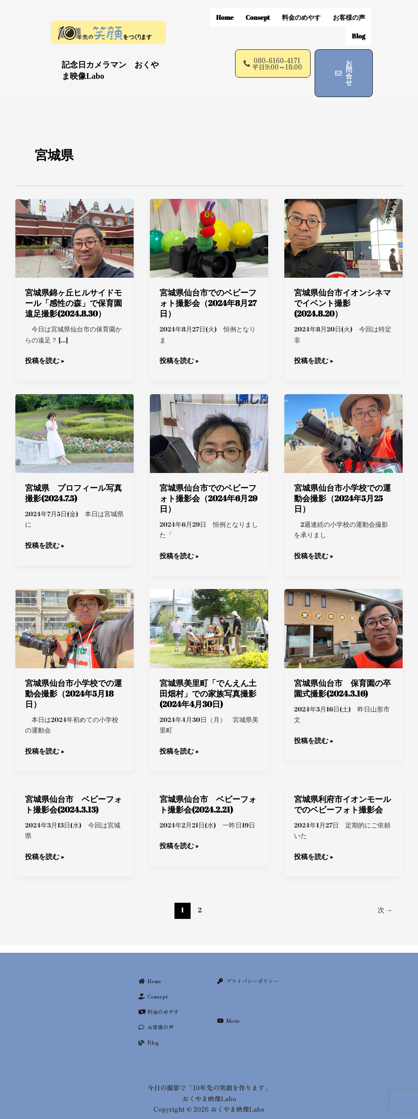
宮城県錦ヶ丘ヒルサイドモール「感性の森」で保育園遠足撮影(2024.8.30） (73, 285)
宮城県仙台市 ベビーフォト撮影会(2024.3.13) (73, 785)
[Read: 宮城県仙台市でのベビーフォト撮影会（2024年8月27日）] (209, 219)
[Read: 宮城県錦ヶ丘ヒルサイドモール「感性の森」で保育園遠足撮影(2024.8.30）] (74, 219)
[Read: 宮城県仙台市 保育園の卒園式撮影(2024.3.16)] (343, 608)
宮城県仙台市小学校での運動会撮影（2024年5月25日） (342, 480)
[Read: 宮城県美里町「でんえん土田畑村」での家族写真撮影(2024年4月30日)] (209, 608)
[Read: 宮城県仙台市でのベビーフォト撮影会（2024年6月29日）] (209, 414)
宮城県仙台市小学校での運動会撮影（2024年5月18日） (73, 674)
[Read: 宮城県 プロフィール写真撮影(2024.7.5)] (74, 414)
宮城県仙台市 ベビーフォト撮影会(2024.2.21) (208, 785)
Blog (358, 22)
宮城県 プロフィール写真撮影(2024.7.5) (73, 475)
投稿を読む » (43, 342)
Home (224, 12)
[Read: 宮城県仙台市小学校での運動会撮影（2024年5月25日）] (343, 414)
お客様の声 (349, 12)
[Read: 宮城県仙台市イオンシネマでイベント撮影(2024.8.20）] (343, 219)
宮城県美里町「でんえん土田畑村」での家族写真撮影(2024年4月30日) (208, 674)
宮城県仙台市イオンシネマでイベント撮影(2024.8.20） (342, 285)
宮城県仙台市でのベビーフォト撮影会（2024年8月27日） (208, 285)
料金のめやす (301, 12)
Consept (258, 12)
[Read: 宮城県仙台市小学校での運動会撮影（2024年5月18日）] (74, 608)
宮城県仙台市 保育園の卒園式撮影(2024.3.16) (342, 669)
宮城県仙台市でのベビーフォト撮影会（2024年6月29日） (208, 480)
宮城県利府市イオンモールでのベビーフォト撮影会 (342, 785)
